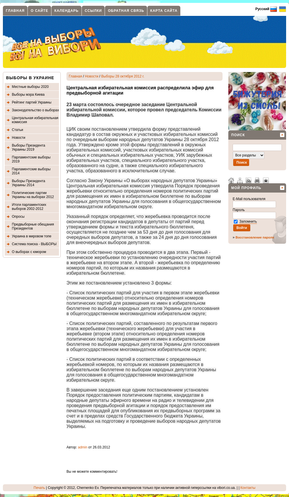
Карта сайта (163, 11)
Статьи (17, 130)
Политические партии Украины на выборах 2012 (33, 195)
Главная (15, 11)
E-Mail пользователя (249, 199)
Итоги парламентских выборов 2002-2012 (29, 207)
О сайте (39, 11)
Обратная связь (126, 11)
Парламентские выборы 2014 (31, 171)
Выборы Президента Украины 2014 (28, 183)
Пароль (239, 210)
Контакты (247, 488)
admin (83, 447)
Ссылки (93, 11)
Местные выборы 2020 (30, 87)
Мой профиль (246, 188)
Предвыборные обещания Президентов (33, 226)
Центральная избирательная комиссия (35, 120)
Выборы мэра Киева (28, 95)
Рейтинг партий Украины (31, 102)
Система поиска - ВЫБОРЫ (34, 244)
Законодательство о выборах (35, 110)
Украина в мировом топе (31, 236)
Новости (18, 138)
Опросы (18, 217)
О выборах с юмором (29, 252)
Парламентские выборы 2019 (31, 159)
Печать (39, 488)
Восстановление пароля (255, 237)
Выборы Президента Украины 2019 (28, 147)
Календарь (66, 11)
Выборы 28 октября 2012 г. (122, 76)
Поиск (238, 135)
